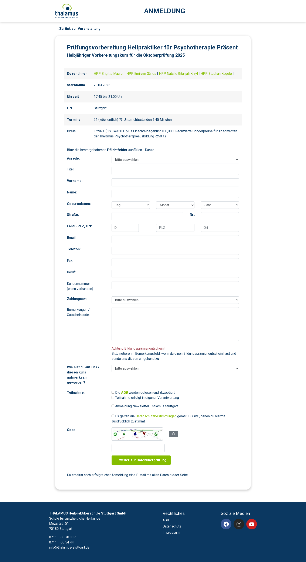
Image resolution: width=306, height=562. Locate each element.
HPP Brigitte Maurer (109, 74)
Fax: (70, 261)
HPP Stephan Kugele (217, 74)
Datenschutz (172, 526)
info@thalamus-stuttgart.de (69, 547)
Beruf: (71, 272)
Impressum (171, 532)
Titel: (70, 169)
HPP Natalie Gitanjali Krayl (179, 74)
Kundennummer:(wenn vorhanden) (80, 286)
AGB (166, 520)
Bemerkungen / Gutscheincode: (78, 312)
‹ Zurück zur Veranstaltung (79, 29)
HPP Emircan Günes (141, 74)
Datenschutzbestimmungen (156, 416)
